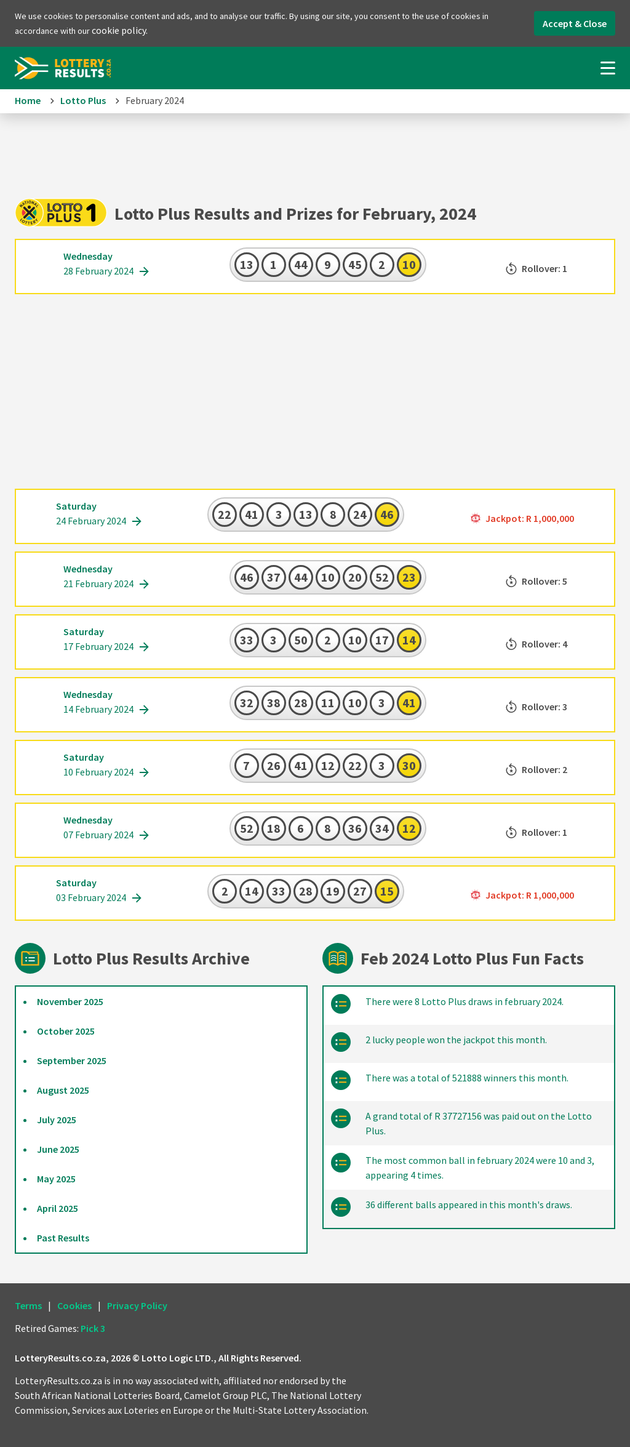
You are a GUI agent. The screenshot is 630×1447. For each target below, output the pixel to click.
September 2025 (71, 1060)
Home (28, 100)
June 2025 (58, 1149)
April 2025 (57, 1208)
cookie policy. (120, 30)
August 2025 (63, 1090)
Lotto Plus (83, 100)
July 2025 (56, 1119)
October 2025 (66, 1031)
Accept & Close (575, 23)
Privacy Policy (137, 1305)
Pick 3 (93, 1328)
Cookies (74, 1305)
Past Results (63, 1238)
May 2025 (56, 1178)
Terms (28, 1305)
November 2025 (70, 1001)
